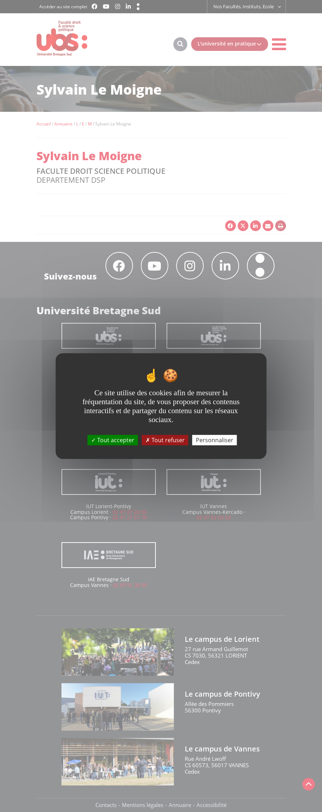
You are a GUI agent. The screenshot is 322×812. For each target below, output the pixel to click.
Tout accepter (112, 440)
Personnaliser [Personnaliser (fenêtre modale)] (214, 440)
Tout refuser (165, 440)
